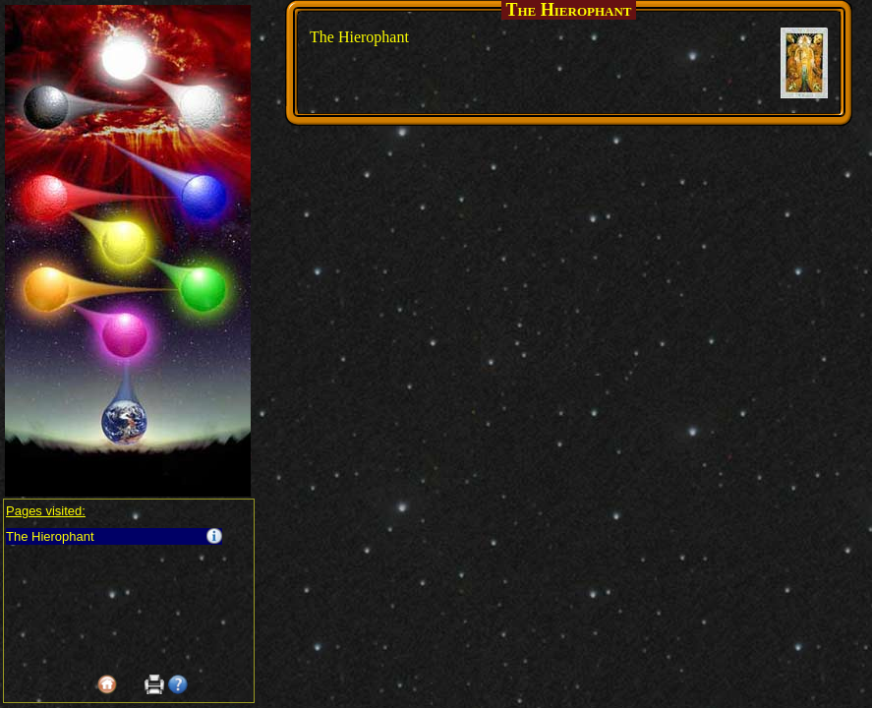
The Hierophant (50, 536)
